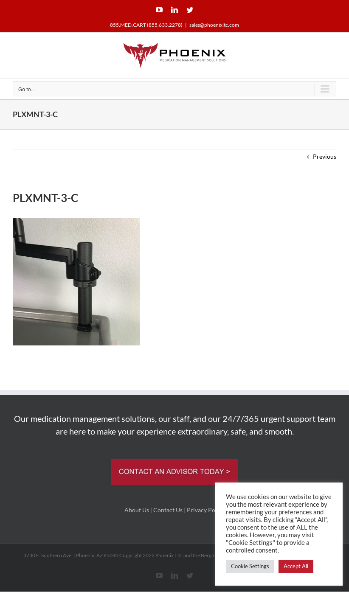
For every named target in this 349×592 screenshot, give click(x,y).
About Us (136, 509)
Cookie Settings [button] (250, 566)
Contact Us (168, 509)
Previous (324, 156)
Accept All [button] (296, 566)
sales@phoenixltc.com (214, 25)
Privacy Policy (206, 509)
